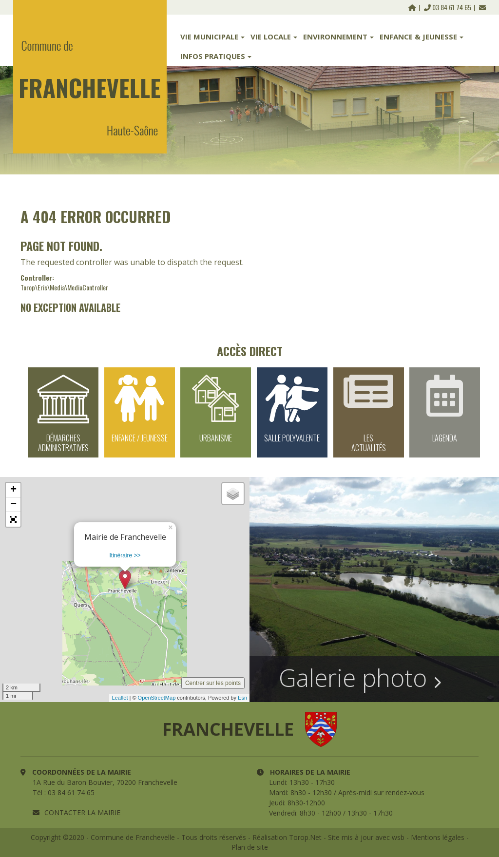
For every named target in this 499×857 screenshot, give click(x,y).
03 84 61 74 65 (448, 7)
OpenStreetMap (157, 698)
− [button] (13, 504)
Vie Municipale (212, 36)
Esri (242, 698)
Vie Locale (273, 36)
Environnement (338, 36)
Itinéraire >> (124, 555)
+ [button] (13, 490)
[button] (13, 519)
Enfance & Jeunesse (421, 36)
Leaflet (120, 698)
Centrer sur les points (213, 683)
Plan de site (249, 847)
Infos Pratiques (215, 56)
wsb (398, 837)
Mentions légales (437, 837)
